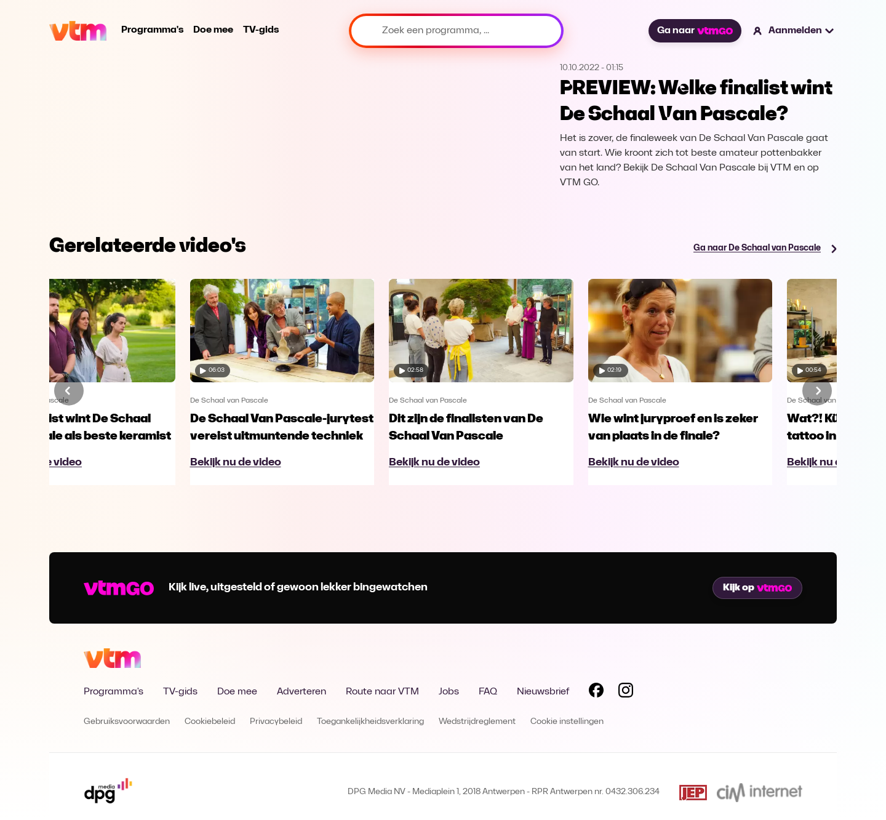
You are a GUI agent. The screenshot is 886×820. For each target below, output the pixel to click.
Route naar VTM (382, 692)
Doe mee (213, 30)
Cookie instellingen (567, 721)
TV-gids (261, 30)
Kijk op (757, 588)
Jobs (449, 692)
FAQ (488, 692)
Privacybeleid (276, 721)
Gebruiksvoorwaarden (127, 721)
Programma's (152, 30)
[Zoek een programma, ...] (456, 31)
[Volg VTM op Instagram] (625, 692)
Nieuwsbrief (543, 692)
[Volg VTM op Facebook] (596, 692)
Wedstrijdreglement (477, 721)
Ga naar (694, 31)
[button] (794, 30)
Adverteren (301, 692)
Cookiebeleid (210, 721)
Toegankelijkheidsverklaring (370, 721)
